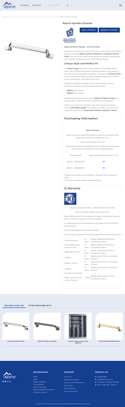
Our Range (12, 17)
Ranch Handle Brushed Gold (109, 341)
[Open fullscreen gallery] (53, 72)
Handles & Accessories (50, 17)
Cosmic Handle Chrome (16, 341)
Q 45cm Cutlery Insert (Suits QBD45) (78, 342)
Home (4, 17)
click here (97, 180)
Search (68, 5)
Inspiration (36, 5)
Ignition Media (85, 403)
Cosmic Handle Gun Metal (47, 341)
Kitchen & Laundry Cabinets (28, 17)
